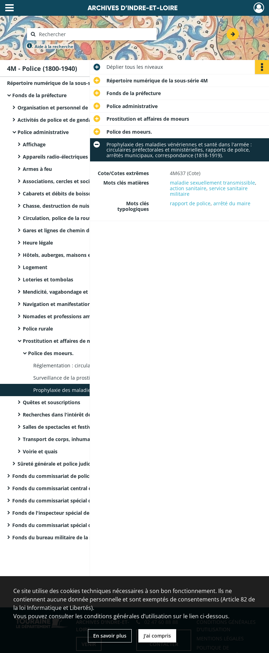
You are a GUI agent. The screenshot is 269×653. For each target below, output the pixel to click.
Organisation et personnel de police (61, 107)
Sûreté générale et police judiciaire (59, 463)
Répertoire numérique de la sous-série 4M (57, 83)
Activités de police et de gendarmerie (63, 119)
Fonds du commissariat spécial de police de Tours (72, 525)
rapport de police (190, 203)
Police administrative (43, 132)
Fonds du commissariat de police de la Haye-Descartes (78, 476)
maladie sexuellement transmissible (212, 182)
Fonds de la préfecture (39, 95)
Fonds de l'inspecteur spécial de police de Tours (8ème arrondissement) (82, 512)
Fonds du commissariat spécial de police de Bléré (71, 500)
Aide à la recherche (54, 46)
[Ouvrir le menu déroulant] (9, 8)
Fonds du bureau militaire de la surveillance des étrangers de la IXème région (82, 537)
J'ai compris (157, 635)
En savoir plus (109, 635)
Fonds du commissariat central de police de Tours (72, 488)
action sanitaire (188, 188)
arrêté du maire (231, 203)
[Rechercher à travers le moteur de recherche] (95, 34)
